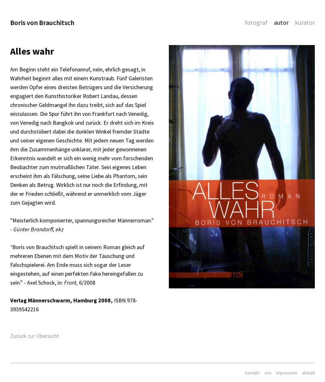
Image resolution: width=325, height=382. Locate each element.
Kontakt (252, 373)
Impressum (286, 373)
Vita (267, 373)
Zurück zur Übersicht (34, 335)
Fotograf (256, 22)
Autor (281, 22)
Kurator (305, 22)
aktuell (308, 373)
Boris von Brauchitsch (42, 22)
